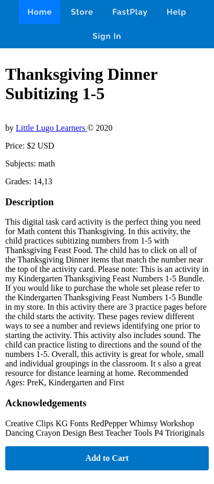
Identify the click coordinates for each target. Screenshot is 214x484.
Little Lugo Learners (51, 127)
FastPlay (130, 12)
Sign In (107, 36)
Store (82, 12)
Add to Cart (107, 458)
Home (39, 12)
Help (177, 12)
